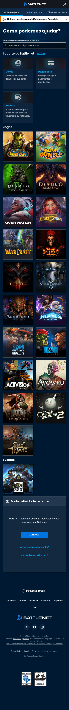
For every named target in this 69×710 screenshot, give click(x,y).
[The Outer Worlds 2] (51, 408)
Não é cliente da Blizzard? (35, 555)
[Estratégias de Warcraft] (18, 244)
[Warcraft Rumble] (51, 146)
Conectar (34, 534)
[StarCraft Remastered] (18, 310)
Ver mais (41, 53)
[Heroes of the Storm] (51, 310)
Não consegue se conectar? (34, 547)
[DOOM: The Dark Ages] (18, 408)
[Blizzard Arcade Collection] (18, 342)
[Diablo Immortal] (51, 179)
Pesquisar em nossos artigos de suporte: (21, 40)
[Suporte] (18, 107)
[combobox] (34, 45)
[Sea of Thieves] (18, 440)
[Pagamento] (51, 73)
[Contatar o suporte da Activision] (18, 375)
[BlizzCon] (18, 479)
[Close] (67, 19)
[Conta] (18, 73)
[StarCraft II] (51, 277)
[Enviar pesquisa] (5, 45)
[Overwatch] (18, 212)
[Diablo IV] (18, 179)
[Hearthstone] (51, 212)
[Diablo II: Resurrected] (51, 244)
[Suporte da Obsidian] (51, 375)
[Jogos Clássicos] (51, 342)
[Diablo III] (18, 277)
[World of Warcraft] (18, 146)
